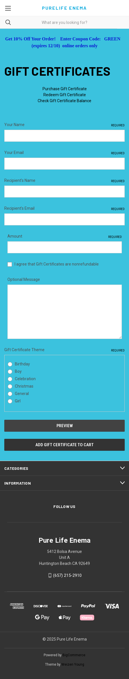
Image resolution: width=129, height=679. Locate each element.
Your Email (64, 152)
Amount (64, 236)
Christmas (24, 386)
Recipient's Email (64, 208)
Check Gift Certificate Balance (64, 100)
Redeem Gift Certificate (64, 94)
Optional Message (23, 279)
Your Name (64, 124)
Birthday (22, 364)
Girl (18, 401)
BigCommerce (74, 655)
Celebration (25, 378)
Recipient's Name (64, 180)
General (22, 393)
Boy (18, 371)
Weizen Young (72, 664)
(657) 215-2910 (67, 575)
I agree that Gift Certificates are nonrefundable (57, 264)
